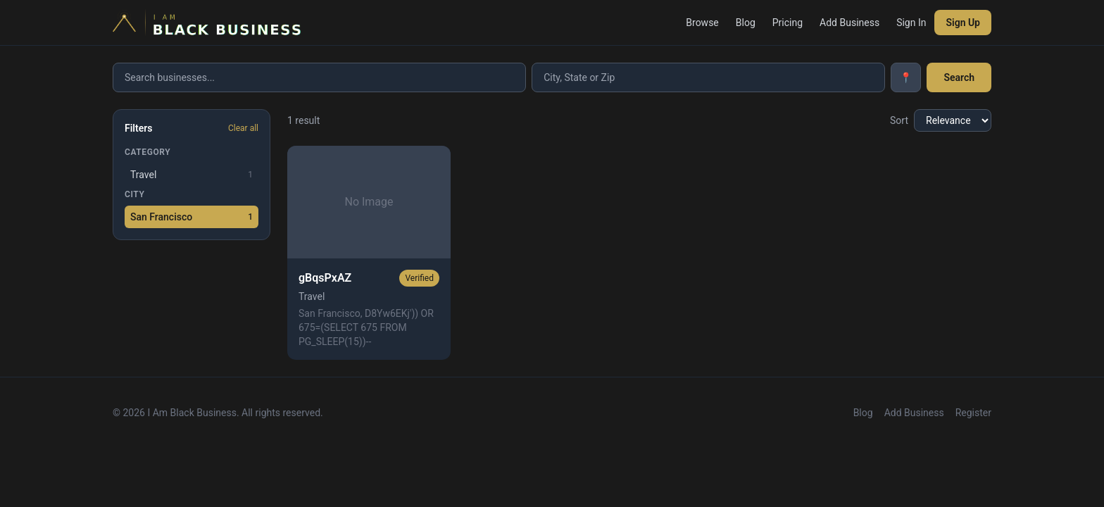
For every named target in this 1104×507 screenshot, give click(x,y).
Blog (745, 22)
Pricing (787, 22)
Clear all (243, 128)
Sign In (911, 22)
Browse (702, 22)
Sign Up (963, 22)
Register (973, 412)
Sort (899, 120)
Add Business (849, 22)
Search (958, 77)
